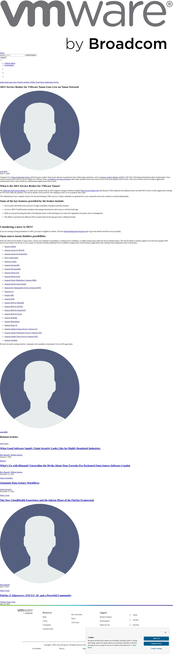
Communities (9, 65)
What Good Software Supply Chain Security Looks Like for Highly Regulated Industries (50, 448)
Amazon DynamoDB (11, 265)
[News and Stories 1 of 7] (84, 615)
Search (2, 55)
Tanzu (2, 53)
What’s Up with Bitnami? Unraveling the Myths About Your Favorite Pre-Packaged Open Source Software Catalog (65, 465)
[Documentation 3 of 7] (112, 621)
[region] (127, 640)
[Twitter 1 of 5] (141, 615)
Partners (20, 82)
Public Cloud (35, 82)
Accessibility (36, 648)
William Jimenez (16, 455)
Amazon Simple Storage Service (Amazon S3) (20, 329)
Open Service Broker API (90, 191)
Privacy (61, 648)
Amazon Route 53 (10, 325)
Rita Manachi (5, 455)
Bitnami (3, 461)
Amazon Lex (9, 291)
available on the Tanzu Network (59, 179)
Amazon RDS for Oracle (13, 314)
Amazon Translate (10, 340)
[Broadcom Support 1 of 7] (112, 617)
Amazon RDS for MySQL (13, 306)
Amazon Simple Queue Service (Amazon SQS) (21, 336)
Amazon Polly (9, 299)
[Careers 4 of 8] (55, 621)
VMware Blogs (9, 63)
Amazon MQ (9, 295)
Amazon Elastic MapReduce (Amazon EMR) (20, 280)
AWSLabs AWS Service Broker (14, 191)
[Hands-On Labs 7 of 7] (112, 625)
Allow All (156, 638)
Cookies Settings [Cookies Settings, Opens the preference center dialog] (156, 648)
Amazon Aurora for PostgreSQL (15, 254)
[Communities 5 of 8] (55, 625)
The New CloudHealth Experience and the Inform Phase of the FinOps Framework (47, 500)
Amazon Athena (10, 246)
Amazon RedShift (10, 318)
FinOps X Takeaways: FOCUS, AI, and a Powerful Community (35, 595)
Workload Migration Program (73, 231)
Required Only (156, 643)
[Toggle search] (3, 57)
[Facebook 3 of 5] (141, 625)
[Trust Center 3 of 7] (84, 622)
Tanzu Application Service (49, 82)
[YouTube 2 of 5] (141, 620)
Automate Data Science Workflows (19, 482)
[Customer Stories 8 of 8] (55, 629)
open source (13, 82)
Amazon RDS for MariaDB (14, 303)
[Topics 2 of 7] (84, 618)
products (27, 82)
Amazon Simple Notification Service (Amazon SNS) (23, 333)
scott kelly (3, 171)
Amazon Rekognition (12, 321)
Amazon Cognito (10, 261)
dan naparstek (5, 585)
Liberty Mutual (112, 177)
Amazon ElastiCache (11, 273)
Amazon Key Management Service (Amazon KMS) (22, 288)
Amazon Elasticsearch (12, 276)
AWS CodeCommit (11, 258)
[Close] (165, 632)
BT (123, 177)
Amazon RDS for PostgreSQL (15, 310)
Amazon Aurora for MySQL (14, 250)
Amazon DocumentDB (12, 269)
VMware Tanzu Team (7, 602)
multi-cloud (4, 82)
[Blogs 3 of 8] (55, 617)
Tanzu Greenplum (6, 478)
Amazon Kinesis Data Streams (15, 284)
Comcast (103, 177)
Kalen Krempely (6, 489)
